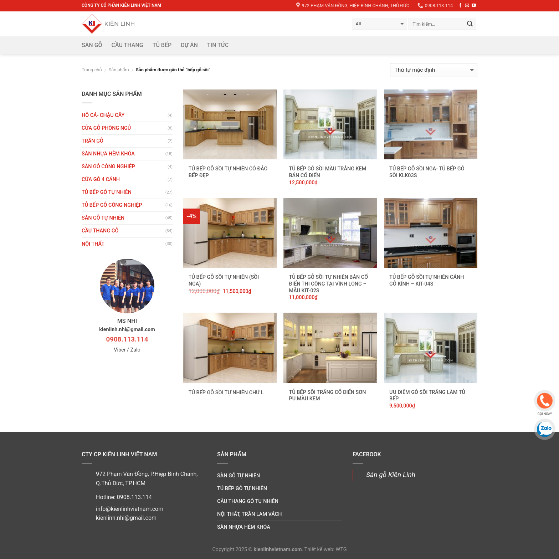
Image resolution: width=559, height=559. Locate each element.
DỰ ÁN (189, 45)
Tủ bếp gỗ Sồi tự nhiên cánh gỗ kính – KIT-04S (426, 280)
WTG (341, 550)
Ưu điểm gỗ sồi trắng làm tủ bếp (427, 395)
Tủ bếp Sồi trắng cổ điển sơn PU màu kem (327, 395)
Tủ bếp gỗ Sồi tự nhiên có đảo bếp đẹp (228, 172)
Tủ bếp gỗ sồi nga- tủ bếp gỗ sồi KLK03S (426, 172)
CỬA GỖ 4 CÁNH (101, 179)
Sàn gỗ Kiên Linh (390, 475)
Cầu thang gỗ (100, 231)
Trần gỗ (92, 141)
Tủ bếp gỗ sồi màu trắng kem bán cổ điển (327, 172)
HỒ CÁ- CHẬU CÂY (103, 115)
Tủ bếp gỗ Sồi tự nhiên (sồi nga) (224, 280)
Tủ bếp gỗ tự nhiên (107, 192)
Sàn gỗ (92, 45)
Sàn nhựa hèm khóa (108, 154)
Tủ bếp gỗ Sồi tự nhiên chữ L (226, 393)
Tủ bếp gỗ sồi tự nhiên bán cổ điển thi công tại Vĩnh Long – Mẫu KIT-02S (328, 283)
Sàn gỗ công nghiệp (108, 167)
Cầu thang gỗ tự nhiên (247, 501)
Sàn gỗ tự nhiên (103, 218)
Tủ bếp (162, 45)
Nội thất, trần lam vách (249, 514)
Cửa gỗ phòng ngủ (106, 128)
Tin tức (218, 45)
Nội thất (93, 244)
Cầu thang (127, 45)
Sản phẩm (119, 69)
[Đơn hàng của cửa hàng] (433, 70)
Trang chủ (92, 69)
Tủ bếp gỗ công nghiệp (112, 205)
